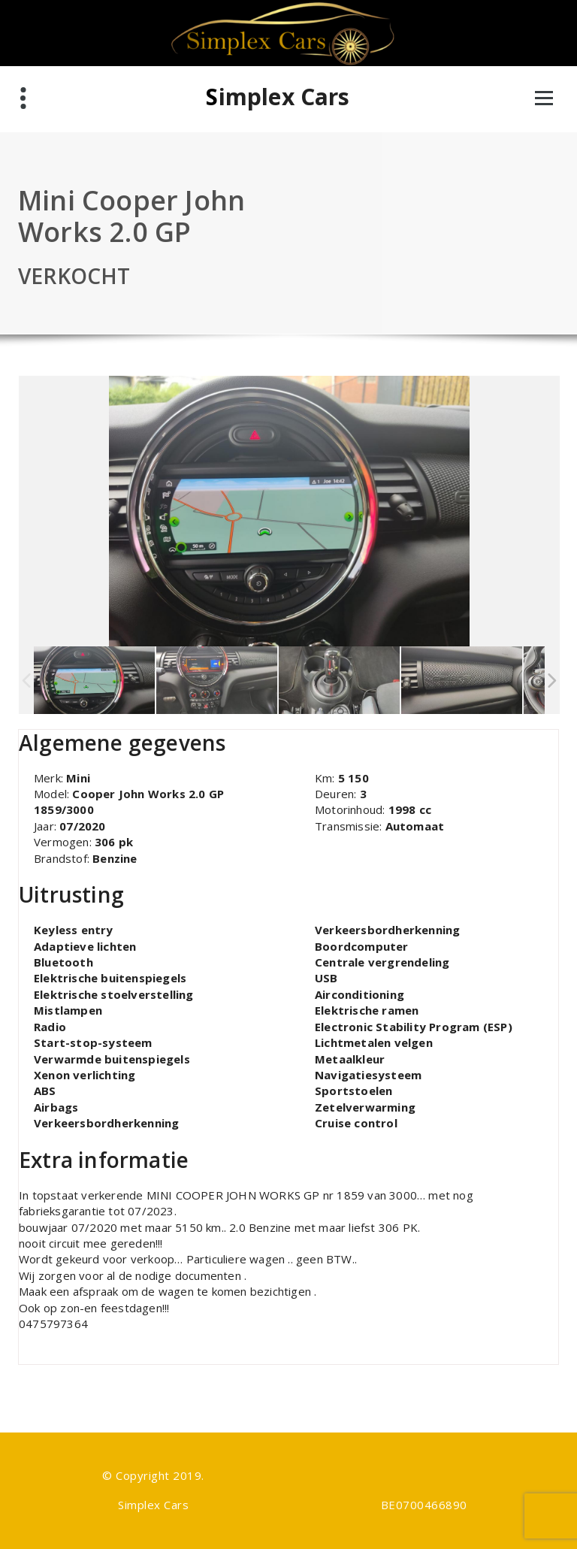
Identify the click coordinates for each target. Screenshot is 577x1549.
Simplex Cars (277, 96)
